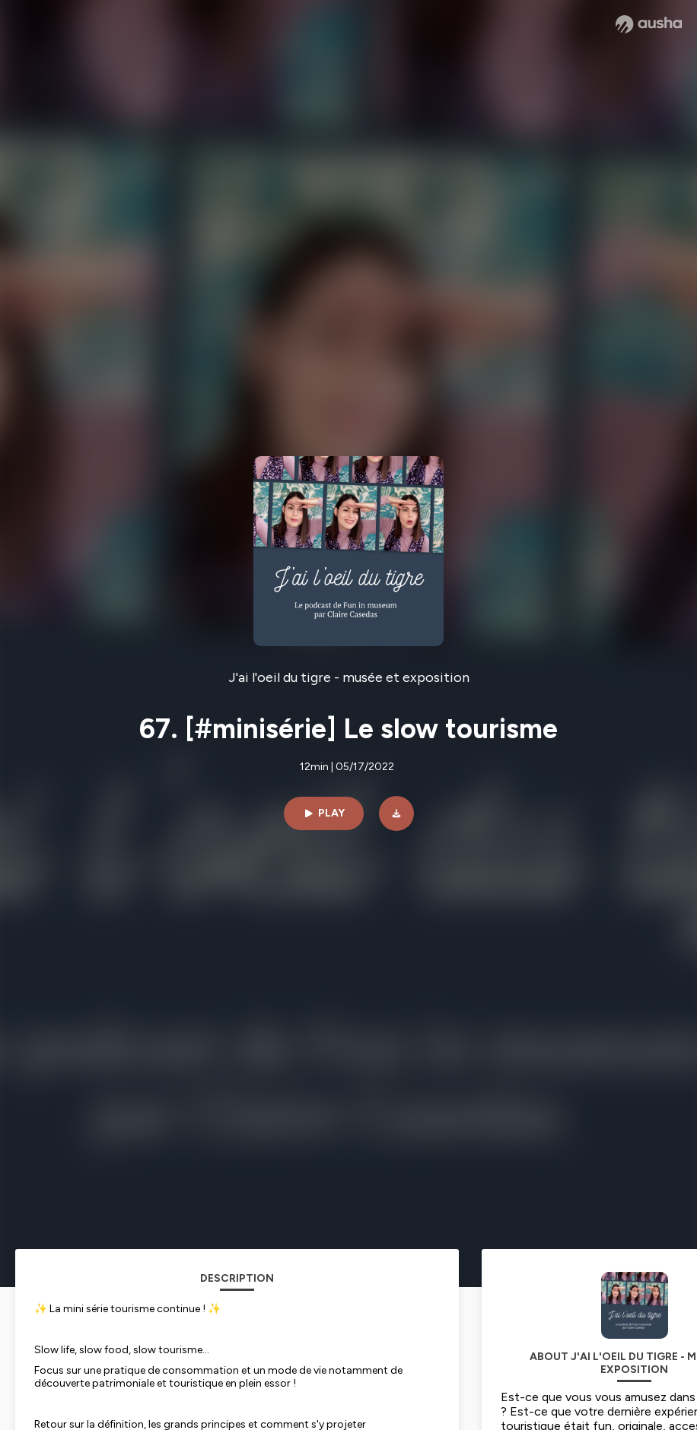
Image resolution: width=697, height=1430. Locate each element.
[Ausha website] (649, 24)
